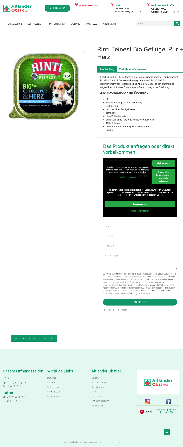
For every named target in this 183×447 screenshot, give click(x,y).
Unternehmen (109, 24)
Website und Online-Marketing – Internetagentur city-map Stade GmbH (91, 442)
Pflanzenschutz (14, 24)
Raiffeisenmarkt (57, 24)
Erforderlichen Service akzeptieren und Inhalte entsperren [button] (164, 176)
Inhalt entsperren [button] (164, 163)
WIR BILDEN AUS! (89, 5)
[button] (85, 51)
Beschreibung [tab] (107, 69)
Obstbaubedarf (35, 24)
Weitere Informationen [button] (140, 211)
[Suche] (177, 23)
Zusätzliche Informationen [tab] (132, 69)
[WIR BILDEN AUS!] (76, 4)
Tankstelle (91, 24)
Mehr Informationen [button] (128, 177)
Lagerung (75, 24)
